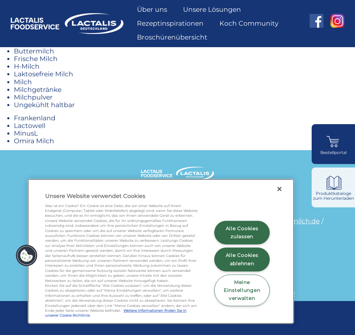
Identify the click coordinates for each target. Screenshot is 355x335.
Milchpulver (33, 97)
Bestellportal (333, 152)
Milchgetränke (37, 89)
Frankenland (34, 118)
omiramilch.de (296, 221)
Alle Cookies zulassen (242, 232)
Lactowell (29, 125)
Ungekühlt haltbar (44, 105)
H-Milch (27, 66)
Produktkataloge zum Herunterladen (333, 195)
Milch (23, 82)
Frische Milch (36, 58)
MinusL (26, 133)
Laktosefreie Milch (43, 74)
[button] (27, 255)
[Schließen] (279, 189)
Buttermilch (34, 51)
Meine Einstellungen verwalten (242, 290)
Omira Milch (34, 141)
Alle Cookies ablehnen (242, 259)
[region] (161, 251)
